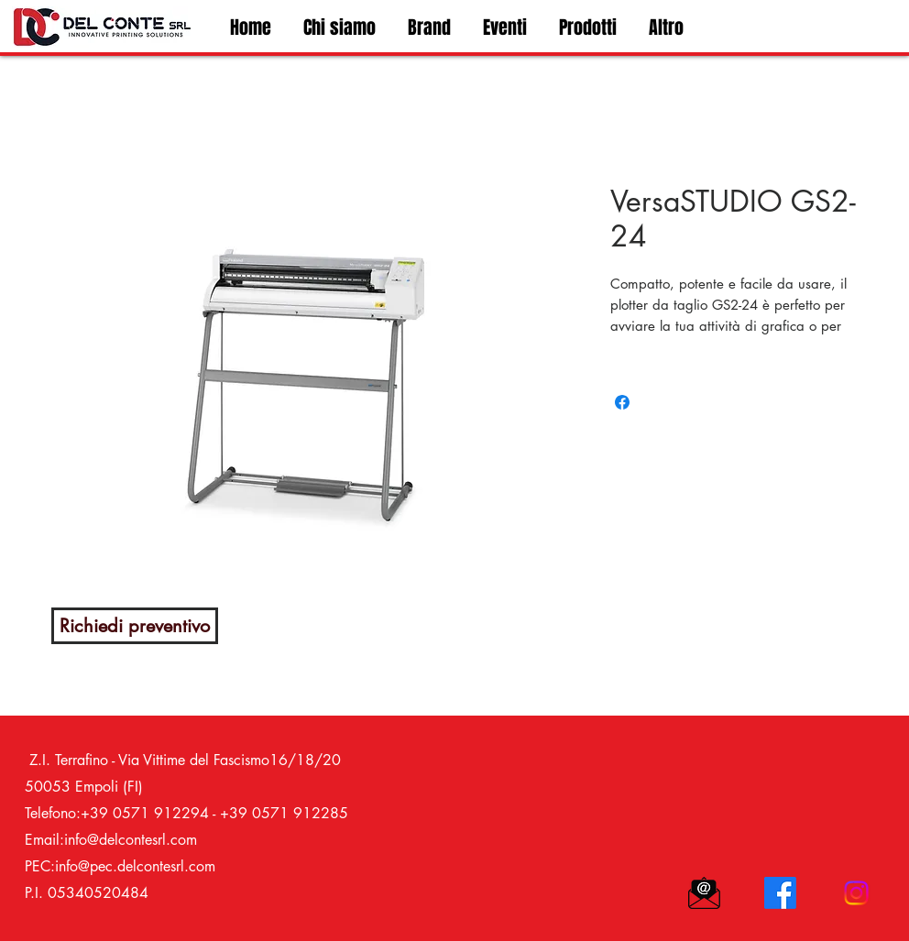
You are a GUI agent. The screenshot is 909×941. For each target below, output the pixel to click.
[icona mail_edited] (704, 893)
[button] (585, 27)
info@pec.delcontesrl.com (135, 866)
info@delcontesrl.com (130, 839)
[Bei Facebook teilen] (622, 402)
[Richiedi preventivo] (134, 625)
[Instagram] (856, 893)
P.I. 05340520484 (86, 893)
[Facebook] (780, 893)
